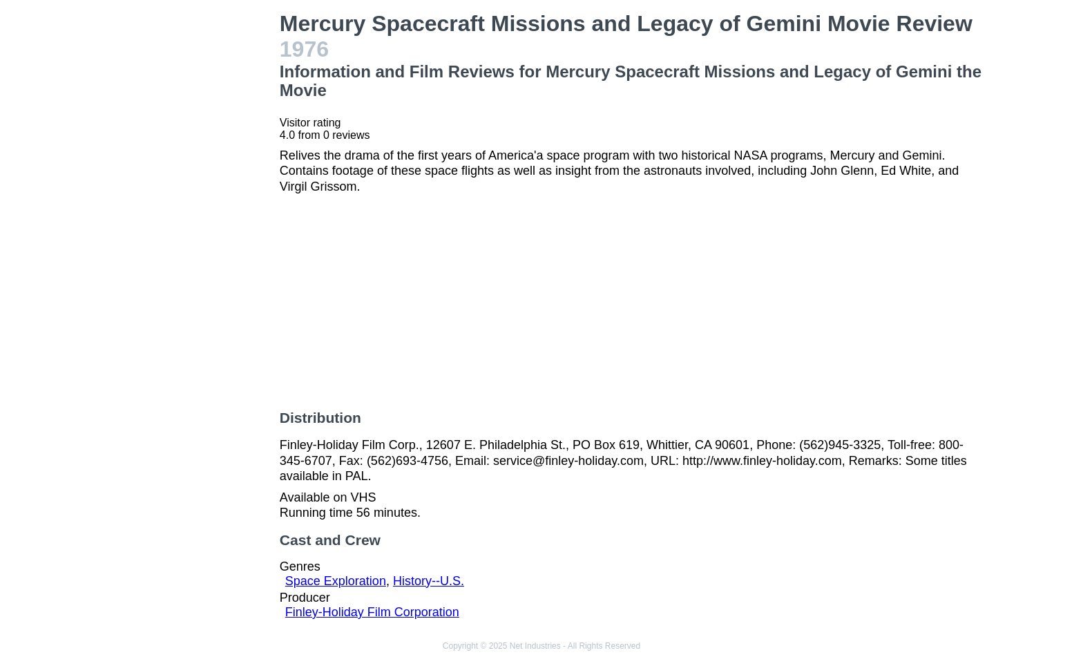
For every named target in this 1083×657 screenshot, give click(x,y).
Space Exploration (335, 581)
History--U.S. (428, 581)
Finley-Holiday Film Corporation (372, 612)
